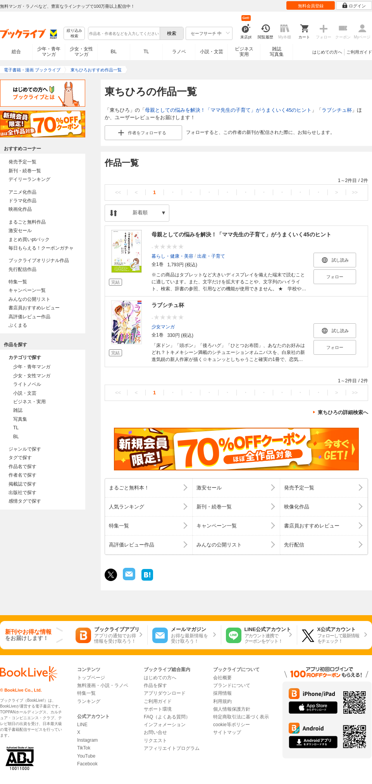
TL (146, 51)
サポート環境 (158, 709)
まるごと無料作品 (27, 222)
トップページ (91, 677)
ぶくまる (18, 325)
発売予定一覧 (22, 162)
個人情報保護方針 (231, 709)
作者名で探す (22, 475)
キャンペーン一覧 (27, 290)
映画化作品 (20, 209)
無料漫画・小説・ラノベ (102, 685)
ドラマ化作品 (22, 200)
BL (114, 51)
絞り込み (74, 33)
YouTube (86, 756)
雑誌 (17, 410)
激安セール (20, 230)
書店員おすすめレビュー (34, 307)
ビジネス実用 (244, 51)
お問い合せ (155, 732)
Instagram (87, 740)
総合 (16, 51)
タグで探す (20, 457)
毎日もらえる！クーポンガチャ (41, 248)
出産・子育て (211, 255)
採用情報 (222, 693)
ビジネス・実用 (29, 401)
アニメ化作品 (22, 192)
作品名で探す (22, 466)
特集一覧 (18, 281)
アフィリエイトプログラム (172, 748)
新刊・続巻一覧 (25, 170)
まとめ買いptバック (29, 239)
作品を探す (155, 685)
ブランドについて (231, 685)
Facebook (87, 764)
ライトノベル (27, 384)
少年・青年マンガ (48, 51)
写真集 (20, 419)
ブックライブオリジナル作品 (39, 260)
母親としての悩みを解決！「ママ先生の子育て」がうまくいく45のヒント (228, 110)
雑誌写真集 (277, 51)
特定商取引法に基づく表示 (241, 717)
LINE (82, 724)
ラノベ (179, 51)
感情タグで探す (25, 501)
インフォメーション (165, 724)
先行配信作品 (22, 269)
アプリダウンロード (165, 693)
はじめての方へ (327, 52)
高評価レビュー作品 (29, 316)
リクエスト (155, 740)
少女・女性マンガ (81, 51)
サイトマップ (227, 732)
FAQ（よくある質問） (167, 717)
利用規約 (222, 701)
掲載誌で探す (22, 484)
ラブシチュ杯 (337, 110)
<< (118, 192)
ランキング (88, 701)
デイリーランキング (29, 179)
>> (355, 192)
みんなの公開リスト (29, 299)
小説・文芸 (211, 51)
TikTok (83, 748)
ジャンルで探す (25, 449)
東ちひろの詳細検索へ (343, 412)
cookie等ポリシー (231, 724)
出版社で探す (22, 492)
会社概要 (222, 677)
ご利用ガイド (359, 52)
